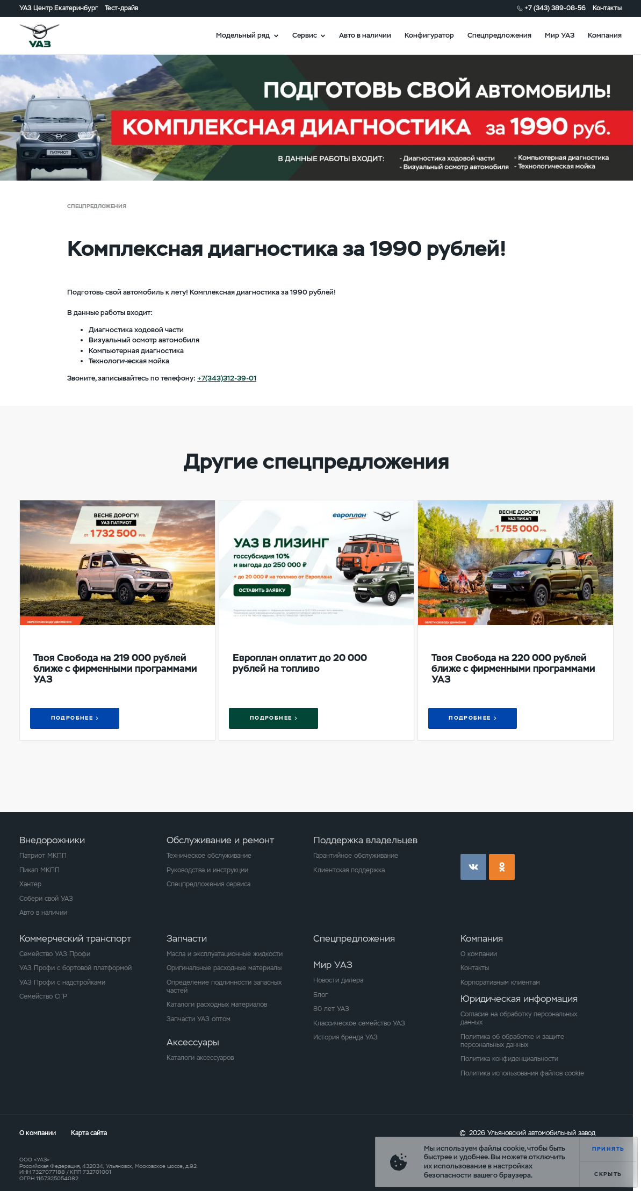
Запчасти (187, 938)
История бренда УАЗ (345, 1037)
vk (473, 867)
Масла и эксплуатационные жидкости (225, 954)
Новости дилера (338, 980)
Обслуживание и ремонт (220, 840)
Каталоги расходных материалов (217, 1004)
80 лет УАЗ (331, 1009)
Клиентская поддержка (349, 870)
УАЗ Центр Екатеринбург (58, 8)
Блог (320, 995)
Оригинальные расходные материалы (224, 968)
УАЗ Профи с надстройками (62, 982)
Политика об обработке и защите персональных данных (512, 1041)
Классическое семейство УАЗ (359, 1023)
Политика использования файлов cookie (522, 1073)
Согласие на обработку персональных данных (518, 1018)
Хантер (30, 884)
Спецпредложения (499, 35)
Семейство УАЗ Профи (54, 954)
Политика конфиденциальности (509, 1059)
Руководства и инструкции (207, 870)
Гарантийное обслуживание (355, 855)
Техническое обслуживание (209, 855)
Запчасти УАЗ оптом (199, 1019)
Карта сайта (89, 1133)
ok (502, 867)
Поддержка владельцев (365, 840)
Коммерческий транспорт (75, 938)
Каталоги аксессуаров (200, 1057)
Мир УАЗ (559, 35)
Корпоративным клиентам (500, 982)
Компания (605, 35)
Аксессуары (193, 1042)
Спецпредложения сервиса (208, 884)
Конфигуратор (429, 35)
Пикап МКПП (39, 870)
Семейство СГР (43, 996)
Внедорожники (52, 840)
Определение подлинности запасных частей (224, 986)
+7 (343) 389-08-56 (555, 8)
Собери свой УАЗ (46, 898)
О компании (478, 954)
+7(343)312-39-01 (226, 378)
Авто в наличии (365, 35)
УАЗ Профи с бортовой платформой (75, 968)
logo (50, 35)
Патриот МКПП (43, 855)
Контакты (607, 8)
